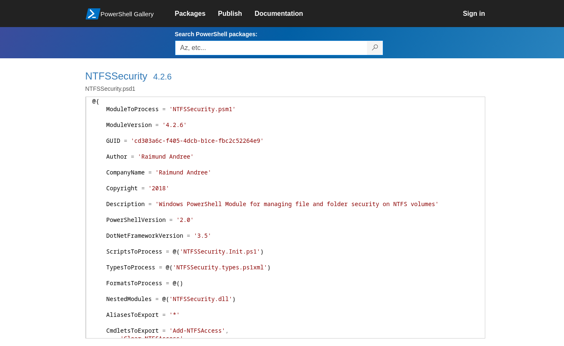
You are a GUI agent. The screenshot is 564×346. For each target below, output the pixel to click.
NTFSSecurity (116, 76)
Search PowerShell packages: (216, 34)
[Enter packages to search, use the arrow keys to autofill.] (271, 47)
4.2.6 (162, 76)
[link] (196, 14)
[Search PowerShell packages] (375, 47)
